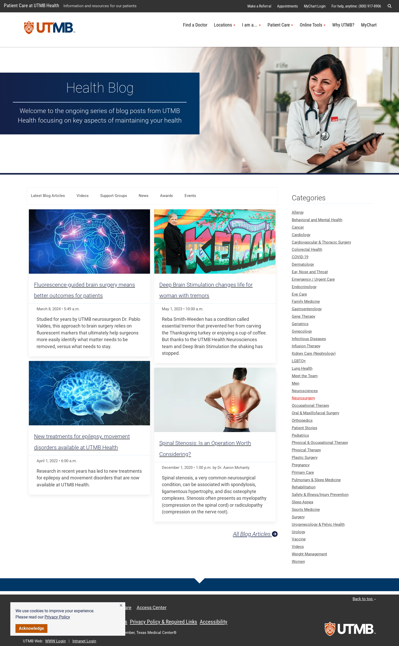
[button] (121, 605)
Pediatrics (300, 435)
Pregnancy (301, 465)
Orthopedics (302, 420)
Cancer (298, 227)
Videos (83, 195)
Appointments (287, 6)
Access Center (152, 607)
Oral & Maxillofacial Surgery (315, 413)
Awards (166, 195)
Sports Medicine (306, 509)
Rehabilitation (303, 487)
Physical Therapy (306, 450)
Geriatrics (300, 324)
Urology (298, 532)
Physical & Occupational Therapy (320, 442)
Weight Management (309, 554)
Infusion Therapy (306, 346)
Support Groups (113, 195)
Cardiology (301, 234)
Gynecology (302, 331)
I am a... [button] (251, 25)
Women (298, 561)
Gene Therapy (303, 316)
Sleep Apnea (302, 502)
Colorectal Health (307, 249)
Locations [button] (224, 25)
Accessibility (213, 622)
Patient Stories (304, 428)
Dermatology (303, 264)
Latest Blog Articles (48, 195)
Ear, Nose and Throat (310, 272)
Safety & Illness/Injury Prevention (320, 494)
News (143, 195)
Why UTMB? (343, 25)
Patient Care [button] (280, 25)
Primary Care (303, 472)
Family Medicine (306, 301)
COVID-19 (300, 257)
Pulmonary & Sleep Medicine (316, 480)
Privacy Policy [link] (57, 617)
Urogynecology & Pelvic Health (318, 524)
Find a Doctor (195, 25)
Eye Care (299, 294)
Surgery (298, 517)
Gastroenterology (307, 309)
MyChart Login (315, 6)
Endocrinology (304, 287)
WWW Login (55, 641)
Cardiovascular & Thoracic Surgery (321, 242)
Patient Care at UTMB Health (31, 5)
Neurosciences (305, 391)
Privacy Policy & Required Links (163, 622)
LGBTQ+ (299, 361)
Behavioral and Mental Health (317, 220)
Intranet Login (84, 641)
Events (190, 195)
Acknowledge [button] (31, 628)
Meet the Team (305, 376)
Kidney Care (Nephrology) (314, 353)
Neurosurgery (303, 398)
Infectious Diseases (309, 339)
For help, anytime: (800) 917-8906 (356, 6)
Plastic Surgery (305, 457)
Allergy (298, 212)
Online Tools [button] (313, 25)
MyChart (369, 25)
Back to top (364, 599)
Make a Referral (259, 6)
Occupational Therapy (310, 405)
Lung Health (302, 368)
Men (295, 383)
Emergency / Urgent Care (313, 279)
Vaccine (299, 539)
